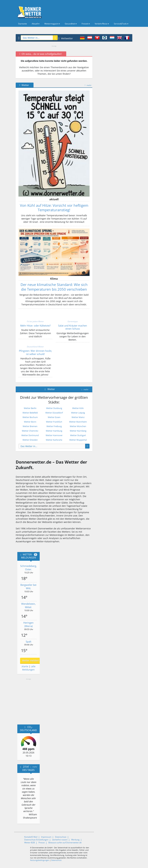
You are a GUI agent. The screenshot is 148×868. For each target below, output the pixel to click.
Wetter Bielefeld (30, 412)
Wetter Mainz (78, 417)
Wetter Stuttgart (78, 435)
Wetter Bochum (30, 417)
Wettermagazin (52, 23)
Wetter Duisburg (54, 408)
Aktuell (36, 23)
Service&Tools (121, 23)
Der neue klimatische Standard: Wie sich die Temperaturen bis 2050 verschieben (54, 287)
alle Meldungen (28, 668)
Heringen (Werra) (28, 624)
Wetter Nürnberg (78, 430)
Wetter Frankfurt (54, 421)
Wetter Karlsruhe (54, 439)
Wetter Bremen (30, 426)
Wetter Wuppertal (78, 439)
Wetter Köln (78, 408)
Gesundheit (71, 23)
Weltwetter (65, 38)
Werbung (75, 839)
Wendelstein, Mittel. (28, 605)
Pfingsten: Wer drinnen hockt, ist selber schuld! (35, 352)
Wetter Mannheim (78, 421)
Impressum (46, 837)
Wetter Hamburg (54, 430)
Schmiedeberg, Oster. (28, 567)
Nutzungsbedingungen (39, 860)
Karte (25, 666)
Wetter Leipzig (78, 412)
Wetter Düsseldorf (54, 412)
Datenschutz (60, 837)
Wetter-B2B (29, 842)
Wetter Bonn (30, 421)
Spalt (28, 641)
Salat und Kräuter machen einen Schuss (72, 327)
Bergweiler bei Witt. (28, 586)
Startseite (22, 23)
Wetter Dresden (30, 439)
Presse (42, 842)
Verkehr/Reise (102, 23)
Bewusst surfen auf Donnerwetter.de (65, 842)
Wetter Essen (54, 417)
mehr (88, 85)
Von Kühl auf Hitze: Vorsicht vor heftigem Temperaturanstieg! (54, 207)
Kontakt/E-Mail (30, 837)
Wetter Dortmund (30, 435)
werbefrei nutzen (60, 839)
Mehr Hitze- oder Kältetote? (35, 325)
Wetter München (78, 426)
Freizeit (86, 23)
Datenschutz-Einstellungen (36, 839)
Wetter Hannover (54, 435)
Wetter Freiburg (54, 426)
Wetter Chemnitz (30, 430)
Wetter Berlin (30, 408)
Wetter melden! (30, 660)
